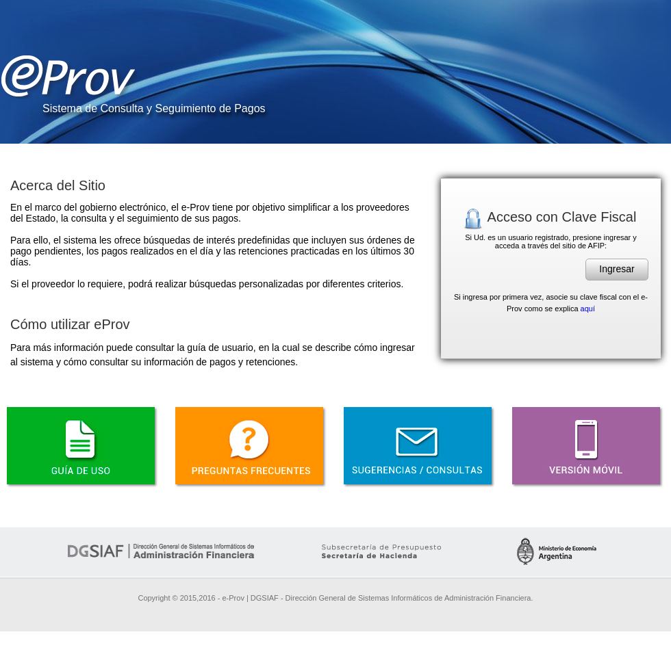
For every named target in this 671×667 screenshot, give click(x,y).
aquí (588, 308)
